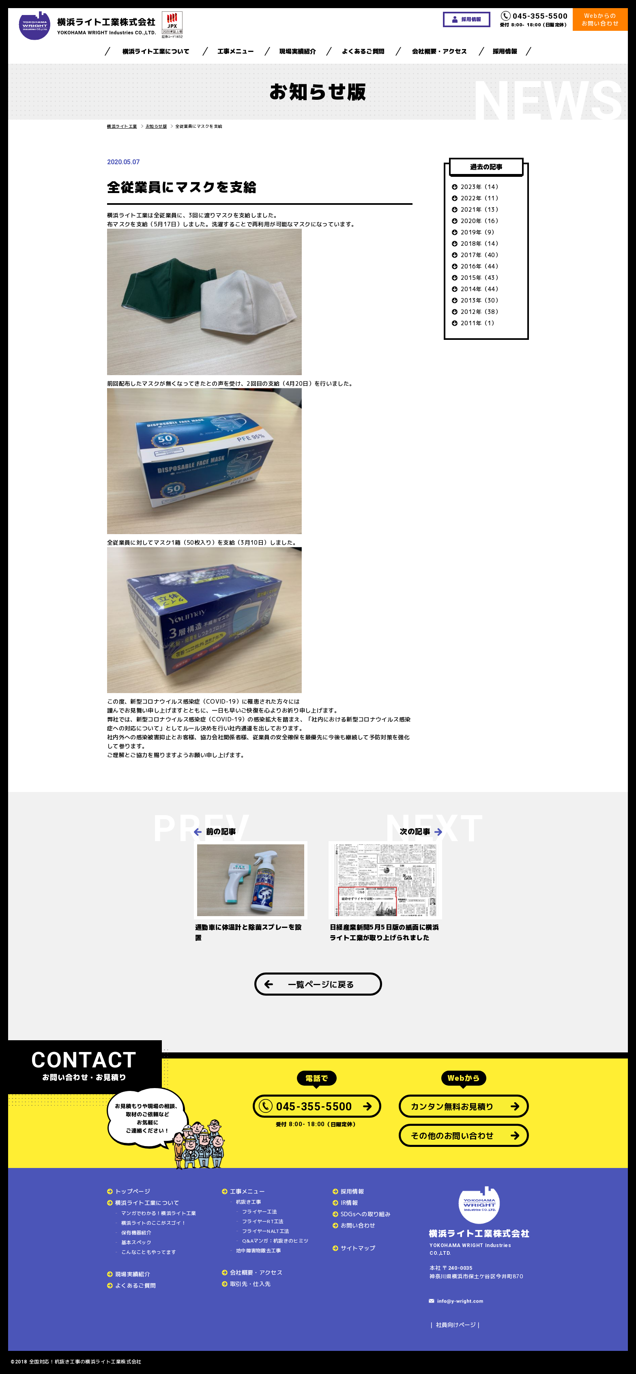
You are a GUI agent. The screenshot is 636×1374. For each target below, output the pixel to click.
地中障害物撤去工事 (258, 1250)
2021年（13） (481, 209)
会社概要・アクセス (439, 51)
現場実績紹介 (297, 51)
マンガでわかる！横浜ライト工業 (158, 1213)
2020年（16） (481, 221)
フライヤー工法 (259, 1211)
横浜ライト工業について (155, 51)
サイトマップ (358, 1248)
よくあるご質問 (363, 51)
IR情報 (349, 1203)
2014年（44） (481, 289)
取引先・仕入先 (250, 1284)
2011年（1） (479, 323)
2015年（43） (481, 277)
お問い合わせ (358, 1225)
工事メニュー (235, 51)
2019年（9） (479, 232)
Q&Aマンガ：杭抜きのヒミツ (275, 1240)
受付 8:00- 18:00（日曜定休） (534, 19)
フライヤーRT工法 (263, 1221)
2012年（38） (481, 312)
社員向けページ (456, 1325)
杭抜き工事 (248, 1201)
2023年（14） (481, 187)
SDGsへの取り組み (366, 1214)
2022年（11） (481, 198)
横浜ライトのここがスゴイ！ (153, 1222)
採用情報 (505, 51)
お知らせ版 (156, 126)
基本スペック (136, 1242)
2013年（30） (481, 300)
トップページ (132, 1191)
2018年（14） (481, 243)
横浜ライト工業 (122, 126)
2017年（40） (481, 255)
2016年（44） (481, 266)
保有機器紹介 (136, 1232)
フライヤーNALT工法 (265, 1231)
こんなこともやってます (148, 1252)
